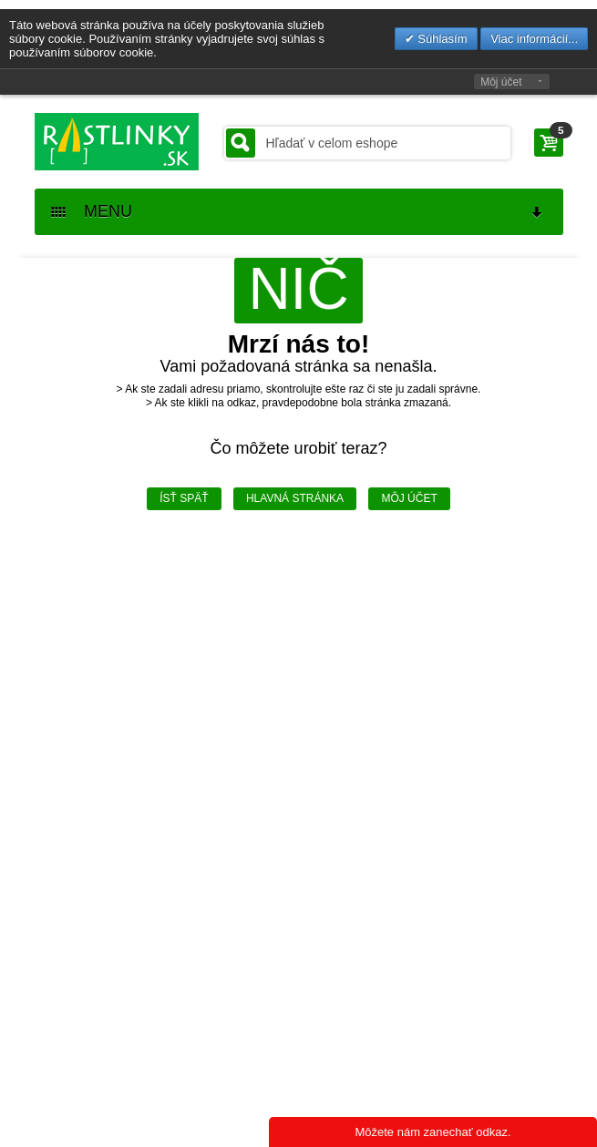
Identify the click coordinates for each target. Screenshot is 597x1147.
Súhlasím (441, 39)
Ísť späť (184, 498)
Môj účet (500, 82)
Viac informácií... (534, 39)
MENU (298, 211)
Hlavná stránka (295, 498)
